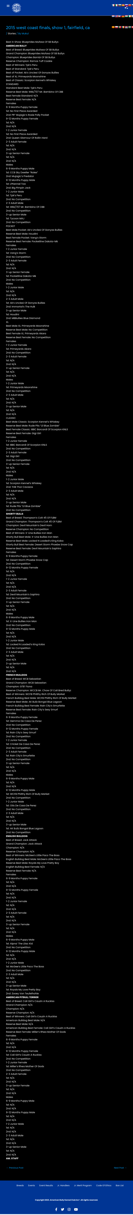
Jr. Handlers (63, 1186)
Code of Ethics (103, 1186)
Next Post (120, 1168)
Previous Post (14, 1168)
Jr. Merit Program (83, 1186)
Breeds (20, 1186)
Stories (12, 34)
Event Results (46, 1186)
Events (31, 1186)
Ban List (120, 1186)
